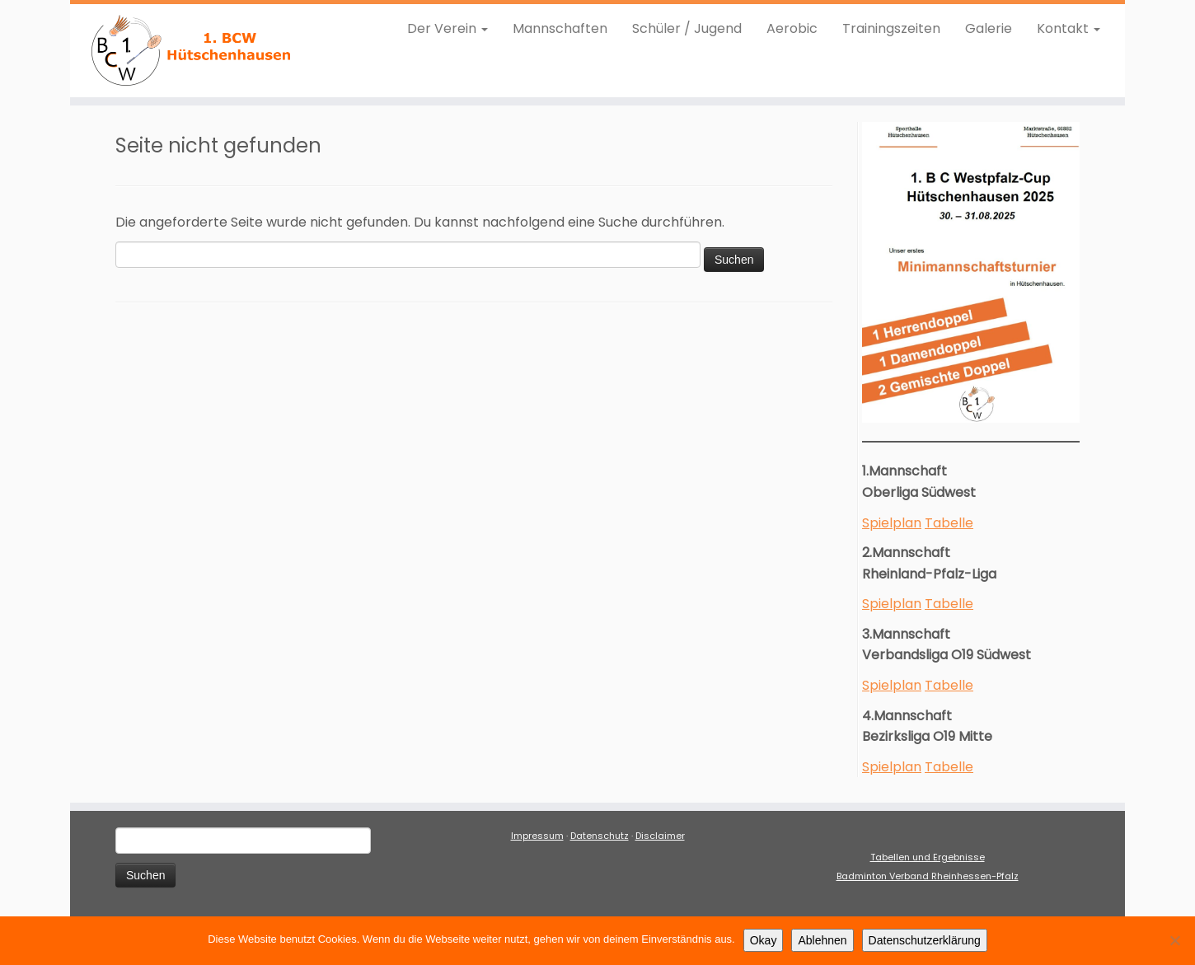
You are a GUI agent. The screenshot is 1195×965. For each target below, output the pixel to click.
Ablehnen (822, 940)
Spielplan (891, 522)
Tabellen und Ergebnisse (927, 857)
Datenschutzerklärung (925, 940)
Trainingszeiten (891, 28)
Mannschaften (560, 28)
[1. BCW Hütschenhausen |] (191, 50)
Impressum (537, 835)
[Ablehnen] (1174, 940)
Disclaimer (660, 835)
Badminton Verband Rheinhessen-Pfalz (927, 876)
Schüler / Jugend (687, 28)
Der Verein (447, 28)
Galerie (988, 28)
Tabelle (949, 522)
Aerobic (792, 28)
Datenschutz (599, 835)
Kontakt (1068, 28)
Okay (763, 940)
